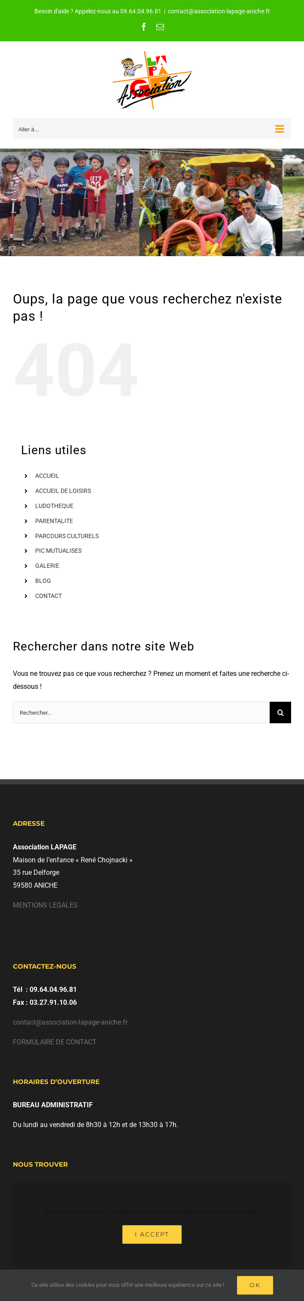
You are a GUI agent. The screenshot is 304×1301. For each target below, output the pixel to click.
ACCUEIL (47, 475)
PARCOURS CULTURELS (67, 536)
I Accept (152, 1234)
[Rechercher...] (141, 712)
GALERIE (47, 565)
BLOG (43, 580)
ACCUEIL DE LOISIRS (63, 490)
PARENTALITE (54, 520)
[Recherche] (280, 712)
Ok (255, 1285)
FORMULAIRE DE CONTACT (55, 1042)
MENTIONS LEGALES (45, 905)
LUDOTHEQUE (54, 505)
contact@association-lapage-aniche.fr (219, 11)
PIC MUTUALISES (58, 550)
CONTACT (48, 595)
